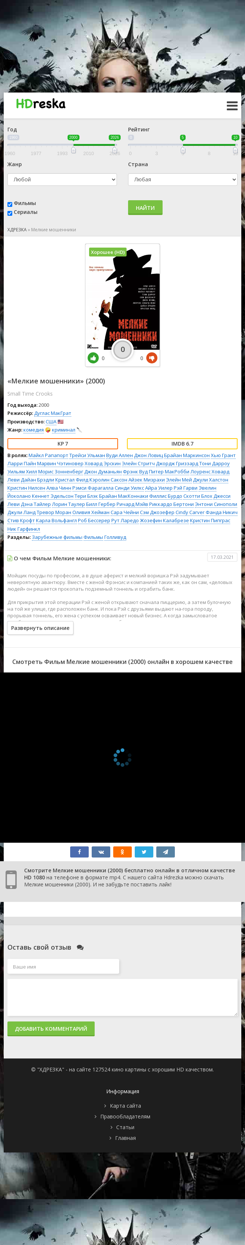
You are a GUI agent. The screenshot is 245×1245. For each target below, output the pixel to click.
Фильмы (25, 203)
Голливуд (115, 537)
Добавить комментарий (51, 1028)
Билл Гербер (100, 504)
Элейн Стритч (138, 463)
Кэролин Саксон (108, 479)
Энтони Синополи (216, 504)
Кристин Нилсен (26, 487)
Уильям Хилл (22, 471)
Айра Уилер (159, 487)
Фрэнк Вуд (135, 471)
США (51, 421)
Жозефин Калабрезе (164, 520)
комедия (33, 429)
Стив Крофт (21, 520)
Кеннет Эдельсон (53, 496)
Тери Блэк (86, 496)
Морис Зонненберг (60, 471)
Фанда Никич (222, 512)
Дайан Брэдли (37, 479)
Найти (145, 207)
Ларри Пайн (21, 463)
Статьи (125, 1127)
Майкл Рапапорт (48, 455)
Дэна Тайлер (36, 504)
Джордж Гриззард (177, 463)
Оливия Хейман (91, 512)
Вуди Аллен (119, 455)
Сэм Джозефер (157, 512)
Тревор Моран (54, 512)
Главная (125, 1137)
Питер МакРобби (169, 471)
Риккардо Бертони (171, 504)
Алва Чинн (58, 487)
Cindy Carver (190, 512)
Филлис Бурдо (165, 496)
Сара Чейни (125, 512)
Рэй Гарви (185, 487)
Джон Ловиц (148, 455)
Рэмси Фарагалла (93, 487)
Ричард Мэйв (132, 504)
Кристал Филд (71, 479)
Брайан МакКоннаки (123, 496)
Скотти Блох (197, 496)
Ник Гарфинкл (23, 529)
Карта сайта (125, 1105)
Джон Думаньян (103, 471)
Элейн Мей (179, 479)
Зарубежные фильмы (57, 537)
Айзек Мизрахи (146, 479)
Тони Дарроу (214, 463)
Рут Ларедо (125, 520)
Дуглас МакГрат (52, 413)
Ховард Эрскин (103, 463)
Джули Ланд (21, 512)
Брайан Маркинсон (187, 455)
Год (12, 129)
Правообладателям (125, 1116)
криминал (63, 429)
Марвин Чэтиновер (60, 463)
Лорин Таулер (68, 504)
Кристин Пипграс (210, 520)
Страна (138, 164)
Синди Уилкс (129, 487)
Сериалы (25, 211)
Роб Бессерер (94, 520)
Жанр (14, 164)
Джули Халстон (210, 479)
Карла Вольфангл (56, 520)
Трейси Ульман (87, 455)
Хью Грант (223, 455)
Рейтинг (139, 129)
